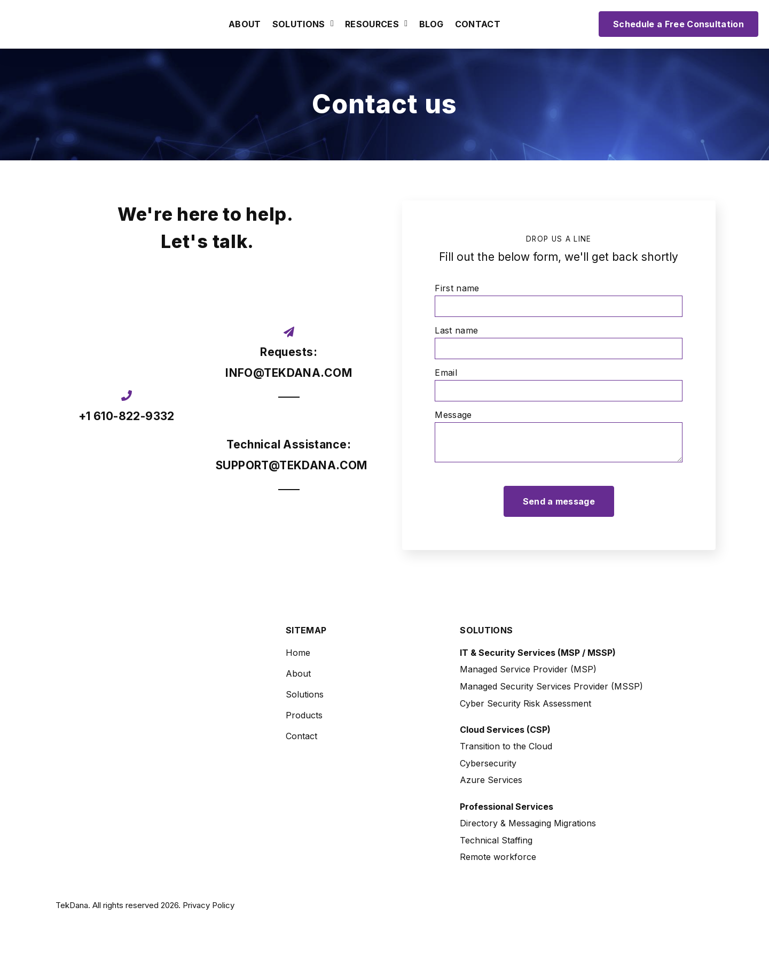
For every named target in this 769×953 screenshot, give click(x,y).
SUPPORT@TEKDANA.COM (291, 465)
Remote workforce (498, 856)
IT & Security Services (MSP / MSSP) (538, 652)
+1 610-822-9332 (127, 416)
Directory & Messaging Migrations (528, 823)
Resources (372, 24)
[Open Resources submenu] (404, 24)
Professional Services (506, 806)
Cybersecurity (488, 763)
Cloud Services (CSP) (505, 729)
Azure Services (491, 779)
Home (298, 652)
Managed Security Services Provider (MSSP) (551, 686)
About (245, 24)
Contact (477, 24)
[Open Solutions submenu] (331, 24)
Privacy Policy (208, 905)
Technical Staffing (496, 840)
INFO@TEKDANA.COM (288, 372)
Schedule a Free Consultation (678, 24)
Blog (431, 24)
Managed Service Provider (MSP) (528, 669)
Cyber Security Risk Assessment (525, 703)
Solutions (298, 24)
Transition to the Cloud (506, 746)
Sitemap (306, 631)
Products (304, 715)
